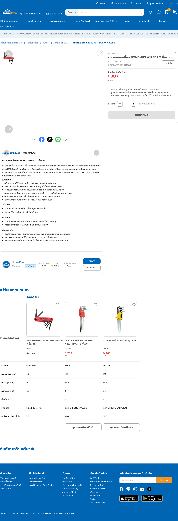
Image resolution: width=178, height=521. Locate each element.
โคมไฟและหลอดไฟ (152, 34)
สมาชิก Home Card (37, 478)
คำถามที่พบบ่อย (6, 481)
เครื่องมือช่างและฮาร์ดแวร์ (11, 42)
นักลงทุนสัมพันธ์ (96, 485)
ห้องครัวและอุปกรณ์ (120, 34)
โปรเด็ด (162, 21)
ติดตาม (164, 480)
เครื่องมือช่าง (32, 42)
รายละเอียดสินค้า (11, 153)
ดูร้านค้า (92, 261)
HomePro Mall (82, 21)
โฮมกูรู (127, 21)
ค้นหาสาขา (136, 3)
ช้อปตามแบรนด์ (57, 21)
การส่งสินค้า (67, 481)
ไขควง (46, 42)
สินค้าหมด (142, 115)
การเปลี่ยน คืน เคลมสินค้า (10, 485)
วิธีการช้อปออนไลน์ (8, 478)
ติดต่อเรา (93, 499)
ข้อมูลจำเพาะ (29, 153)
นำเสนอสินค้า (95, 495)
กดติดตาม (30, 266)
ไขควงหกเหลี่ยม (60, 42)
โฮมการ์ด (101, 3)
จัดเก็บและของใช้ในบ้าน (59, 34)
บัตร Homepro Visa (38, 481)
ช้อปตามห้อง (34, 21)
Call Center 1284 (97, 502)
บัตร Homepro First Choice (41, 485)
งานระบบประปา (98, 34)
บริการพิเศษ (6, 26)
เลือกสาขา (54, 13)
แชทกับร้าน (91, 267)
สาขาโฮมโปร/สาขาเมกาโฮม (101, 481)
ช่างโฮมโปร (144, 21)
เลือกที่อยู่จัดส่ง (30, 13)
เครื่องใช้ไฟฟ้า (5, 34)
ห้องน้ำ (108, 34)
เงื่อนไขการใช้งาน (69, 478)
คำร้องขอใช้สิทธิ (68, 495)
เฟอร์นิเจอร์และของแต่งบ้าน (80, 34)
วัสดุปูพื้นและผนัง (136, 34)
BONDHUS (113, 53)
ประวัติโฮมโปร (95, 478)
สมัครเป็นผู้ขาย (119, 3)
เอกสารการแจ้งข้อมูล (70, 488)
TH (170, 3)
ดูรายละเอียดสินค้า (83, 427)
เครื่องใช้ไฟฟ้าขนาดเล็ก (22, 34)
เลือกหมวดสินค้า (11, 21)
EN (177, 3)
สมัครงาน (94, 492)
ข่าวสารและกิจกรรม (98, 488)
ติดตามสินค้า (5, 488)
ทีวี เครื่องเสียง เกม (40, 34)
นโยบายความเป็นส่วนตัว (72, 485)
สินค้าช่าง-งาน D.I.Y (105, 21)
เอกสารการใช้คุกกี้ (69, 492)
